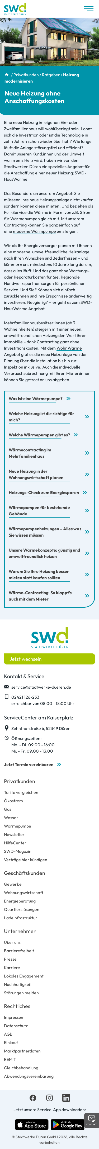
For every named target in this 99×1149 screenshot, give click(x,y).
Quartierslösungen (21, 909)
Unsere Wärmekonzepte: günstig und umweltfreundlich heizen (44, 553)
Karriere (12, 967)
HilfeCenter (15, 842)
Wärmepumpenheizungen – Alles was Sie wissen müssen (45, 532)
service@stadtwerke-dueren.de (37, 687)
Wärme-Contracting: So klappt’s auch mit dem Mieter (40, 596)
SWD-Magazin (17, 851)
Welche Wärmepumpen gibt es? (39, 434)
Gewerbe (13, 884)
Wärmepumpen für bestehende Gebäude (39, 510)
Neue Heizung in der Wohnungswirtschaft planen (36, 474)
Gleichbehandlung (21, 1067)
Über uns (12, 942)
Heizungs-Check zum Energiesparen (44, 492)
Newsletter (14, 834)
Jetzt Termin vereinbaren (28, 764)
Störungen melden (21, 992)
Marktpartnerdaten (22, 1051)
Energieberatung (20, 901)
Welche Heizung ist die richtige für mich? (41, 416)
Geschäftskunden (24, 873)
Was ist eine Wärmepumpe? (36, 398)
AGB (8, 1034)
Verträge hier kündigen (25, 859)
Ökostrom (13, 800)
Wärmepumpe (17, 826)
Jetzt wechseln (25, 659)
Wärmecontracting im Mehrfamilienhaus (30, 453)
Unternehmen (20, 931)
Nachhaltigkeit (18, 984)
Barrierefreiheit (19, 950)
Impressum (14, 1017)
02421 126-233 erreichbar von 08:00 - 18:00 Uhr (39, 700)
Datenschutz (16, 1025)
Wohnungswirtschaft (23, 892)
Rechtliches (17, 1006)
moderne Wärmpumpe (34, 231)
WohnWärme (69, 348)
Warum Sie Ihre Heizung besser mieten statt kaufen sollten (39, 574)
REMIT (10, 1059)
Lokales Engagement (24, 976)
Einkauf (11, 1042)
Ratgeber (51, 74)
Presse (10, 959)
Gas (7, 809)
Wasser (11, 817)
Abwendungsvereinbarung (29, 1076)
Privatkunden (26, 74)
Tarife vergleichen (21, 792)
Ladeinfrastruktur (20, 917)
